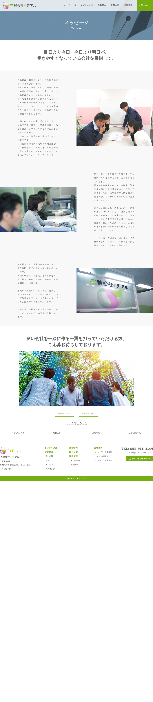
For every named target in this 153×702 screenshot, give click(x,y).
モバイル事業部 (101, 456)
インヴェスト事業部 (103, 460)
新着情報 (73, 448)
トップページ (69, 5)
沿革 (47, 460)
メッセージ (75, 460)
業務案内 (102, 5)
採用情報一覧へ (89, 413)
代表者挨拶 (50, 469)
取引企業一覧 (134, 433)
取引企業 (115, 5)
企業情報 (96, 433)
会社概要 (49, 456)
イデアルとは (86, 5)
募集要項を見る (65, 413)
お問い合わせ (145, 5)
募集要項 (74, 464)
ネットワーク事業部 (103, 452)
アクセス (49, 464)
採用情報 (128, 5)
